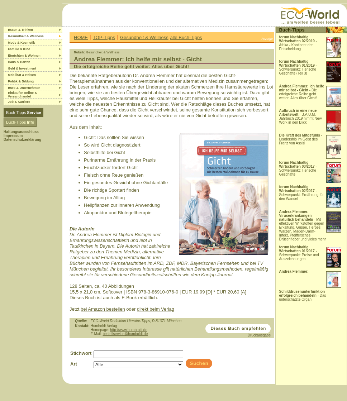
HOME (81, 37)
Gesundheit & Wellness (144, 37)
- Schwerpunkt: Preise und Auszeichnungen (299, 253)
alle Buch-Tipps (186, 37)
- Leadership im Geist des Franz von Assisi (300, 139)
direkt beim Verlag (155, 309)
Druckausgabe (259, 335)
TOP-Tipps (104, 37)
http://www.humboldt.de (128, 330)
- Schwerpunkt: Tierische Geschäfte (298, 168)
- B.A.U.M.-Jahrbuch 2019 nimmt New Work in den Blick (300, 116)
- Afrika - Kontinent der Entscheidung (298, 43)
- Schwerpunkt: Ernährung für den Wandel (301, 193)
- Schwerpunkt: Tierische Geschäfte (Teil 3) (298, 67)
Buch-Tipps (23, 112)
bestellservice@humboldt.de (125, 334)
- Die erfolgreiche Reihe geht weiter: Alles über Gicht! (301, 92)
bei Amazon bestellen (103, 309)
